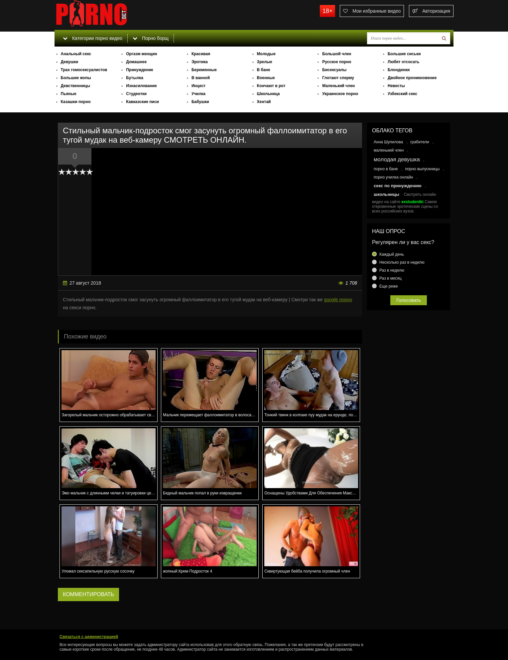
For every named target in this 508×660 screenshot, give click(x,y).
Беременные (204, 69)
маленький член (389, 150)
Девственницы (75, 85)
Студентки (136, 93)
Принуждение (139, 69)
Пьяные (68, 93)
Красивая (200, 54)
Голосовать (408, 300)
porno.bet (104, 15)
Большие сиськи (404, 54)
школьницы (386, 194)
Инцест (198, 85)
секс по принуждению (398, 185)
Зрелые (264, 62)
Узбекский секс (402, 93)
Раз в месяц (390, 278)
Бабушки (200, 101)
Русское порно (336, 62)
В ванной (200, 77)
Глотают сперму (338, 77)
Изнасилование (141, 85)
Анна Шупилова (388, 142)
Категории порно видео (92, 38)
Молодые (266, 54)
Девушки (69, 62)
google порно (338, 299)
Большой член (336, 54)
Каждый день (391, 254)
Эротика (199, 62)
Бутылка (134, 77)
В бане (263, 69)
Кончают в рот (271, 85)
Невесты (396, 85)
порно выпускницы (422, 169)
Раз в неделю (391, 270)
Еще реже (388, 286)
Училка (198, 93)
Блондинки (399, 69)
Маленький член (338, 85)
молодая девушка (397, 159)
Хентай (264, 101)
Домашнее (136, 62)
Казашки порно (76, 101)
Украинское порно (340, 93)
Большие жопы (76, 77)
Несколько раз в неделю (402, 262)
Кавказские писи (142, 101)
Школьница (268, 93)
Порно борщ (151, 38)
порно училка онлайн (393, 177)
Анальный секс (76, 54)
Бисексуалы (334, 69)
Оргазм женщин (141, 54)
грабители (419, 142)
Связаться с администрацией (89, 636)
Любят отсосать (403, 62)
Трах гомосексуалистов (84, 69)
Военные (266, 77)
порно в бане (386, 169)
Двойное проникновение (412, 77)
